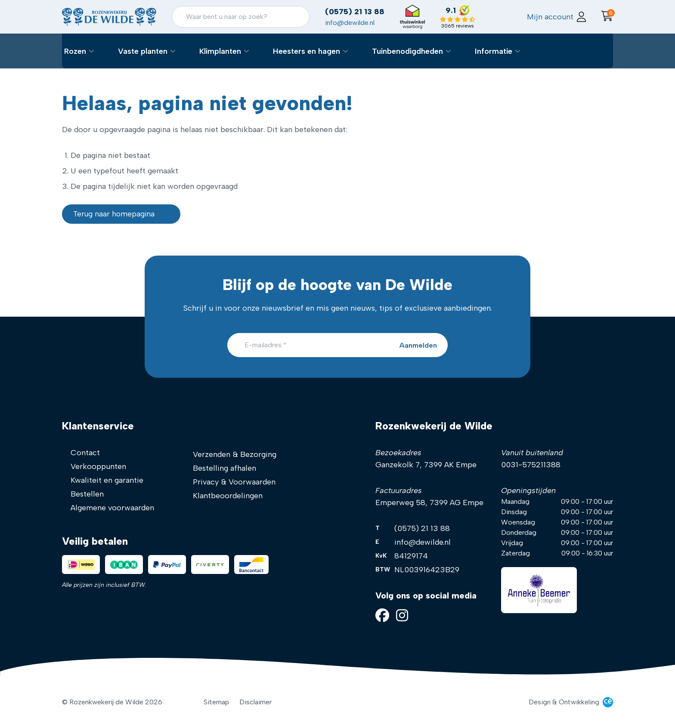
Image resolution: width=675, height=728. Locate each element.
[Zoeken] (270, 21)
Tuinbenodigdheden (423, 57)
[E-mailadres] (337, 345)
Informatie (509, 57)
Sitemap (216, 702)
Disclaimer (255, 702)
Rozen (90, 57)
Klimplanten (235, 57)
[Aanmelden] (413, 345)
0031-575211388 (530, 464)
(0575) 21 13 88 (384, 16)
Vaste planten (158, 57)
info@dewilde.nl (379, 27)
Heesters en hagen (322, 57)
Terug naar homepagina (123, 218)
